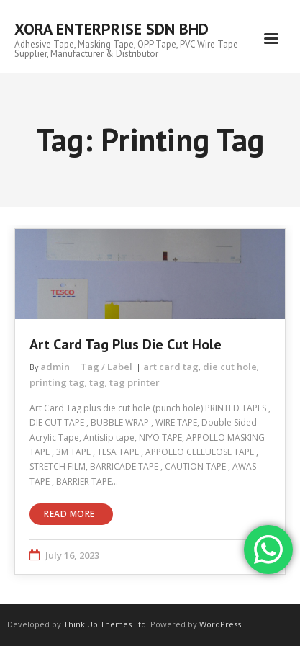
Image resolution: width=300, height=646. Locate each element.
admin (55, 366)
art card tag (171, 366)
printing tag (57, 382)
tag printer (134, 382)
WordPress (220, 624)
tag (97, 382)
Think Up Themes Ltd (104, 624)
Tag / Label (106, 366)
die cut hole (230, 366)
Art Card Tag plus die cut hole (125, 344)
